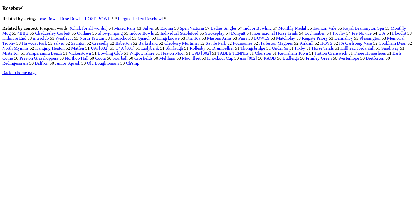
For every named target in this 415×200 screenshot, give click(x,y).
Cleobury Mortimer (181, 43)
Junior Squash (67, 63)
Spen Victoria (192, 28)
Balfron (41, 63)
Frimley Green (319, 58)
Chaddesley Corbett (52, 33)
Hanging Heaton (50, 48)
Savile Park (216, 43)
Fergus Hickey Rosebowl (140, 18)
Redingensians (15, 63)
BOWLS (262, 38)
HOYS (326, 43)
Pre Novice (362, 33)
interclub (41, 38)
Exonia (166, 28)
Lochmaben (315, 33)
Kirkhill (307, 43)
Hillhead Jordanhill (357, 48)
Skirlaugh (174, 48)
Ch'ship (132, 63)
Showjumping (110, 33)
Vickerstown (79, 53)
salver (59, 43)
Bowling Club (110, 53)
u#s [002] (248, 58)
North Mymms (15, 48)
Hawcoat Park (34, 43)
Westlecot (64, 38)
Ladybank (150, 48)
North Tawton (92, 38)
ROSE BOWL (97, 18)
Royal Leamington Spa (363, 28)
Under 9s (280, 48)
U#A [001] (125, 48)
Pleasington (370, 38)
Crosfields (143, 58)
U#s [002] (99, 48)
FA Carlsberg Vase (355, 43)
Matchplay (285, 38)
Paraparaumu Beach (44, 53)
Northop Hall (76, 58)
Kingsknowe (168, 38)
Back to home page (19, 72)
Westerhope (348, 58)
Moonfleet (191, 58)
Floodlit (399, 33)
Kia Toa (193, 38)
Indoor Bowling (257, 28)
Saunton (78, 43)
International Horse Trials (275, 33)
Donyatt (238, 33)
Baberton (123, 43)
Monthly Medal (292, 28)
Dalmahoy (343, 38)
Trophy (338, 33)
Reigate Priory (315, 38)
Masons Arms (219, 38)
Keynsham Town (293, 53)
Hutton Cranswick (331, 53)
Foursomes (242, 43)
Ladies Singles (224, 28)
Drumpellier (223, 48)
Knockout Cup (220, 58)
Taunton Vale (324, 28)
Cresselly (100, 43)
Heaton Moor (173, 53)
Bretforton (375, 58)
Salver (148, 28)
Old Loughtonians (103, 63)
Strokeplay (214, 33)
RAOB (270, 58)
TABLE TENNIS (232, 53)
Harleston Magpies (276, 43)
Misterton (10, 53)
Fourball (119, 58)
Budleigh (291, 58)
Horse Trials (323, 48)
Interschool (121, 38)
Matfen (77, 48)
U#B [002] (201, 53)
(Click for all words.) (88, 28)
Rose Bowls (70, 18)
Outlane (84, 33)
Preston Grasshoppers (38, 58)
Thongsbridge (253, 48)
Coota (100, 58)
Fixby (300, 48)
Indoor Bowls (141, 33)
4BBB (22, 33)
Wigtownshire (141, 53)
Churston (263, 53)
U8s (382, 33)
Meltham (167, 58)
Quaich (144, 38)
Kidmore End (14, 38)
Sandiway (390, 48)
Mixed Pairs (125, 28)
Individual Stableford (179, 33)
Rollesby (198, 48)
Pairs (242, 38)
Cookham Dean (392, 43)
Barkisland (148, 43)
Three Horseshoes (370, 53)
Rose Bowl (47, 18)
